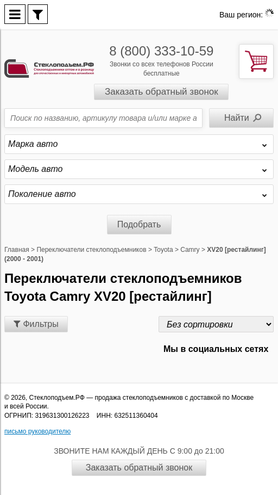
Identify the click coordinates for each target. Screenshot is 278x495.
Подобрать (139, 224)
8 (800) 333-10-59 (161, 51)
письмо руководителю (37, 431)
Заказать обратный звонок (161, 91)
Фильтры (36, 324)
